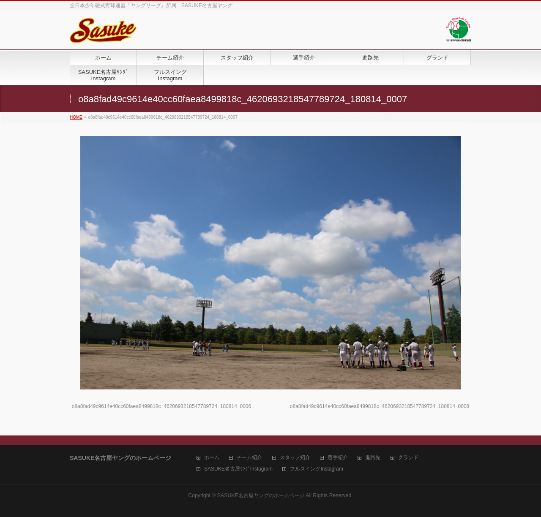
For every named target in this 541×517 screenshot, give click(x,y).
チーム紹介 (249, 457)
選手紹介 (338, 457)
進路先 (372, 457)
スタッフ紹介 (295, 457)
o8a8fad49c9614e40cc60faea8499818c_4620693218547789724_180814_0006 (161, 406)
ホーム (211, 457)
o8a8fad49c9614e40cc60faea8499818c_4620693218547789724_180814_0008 (379, 406)
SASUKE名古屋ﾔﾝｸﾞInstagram (238, 469)
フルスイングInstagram (316, 469)
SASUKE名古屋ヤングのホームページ (260, 495)
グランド (408, 457)
